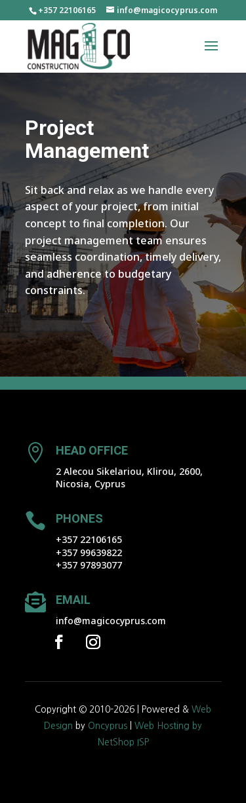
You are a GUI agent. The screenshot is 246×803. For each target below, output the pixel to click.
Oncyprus (107, 725)
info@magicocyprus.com (111, 620)
